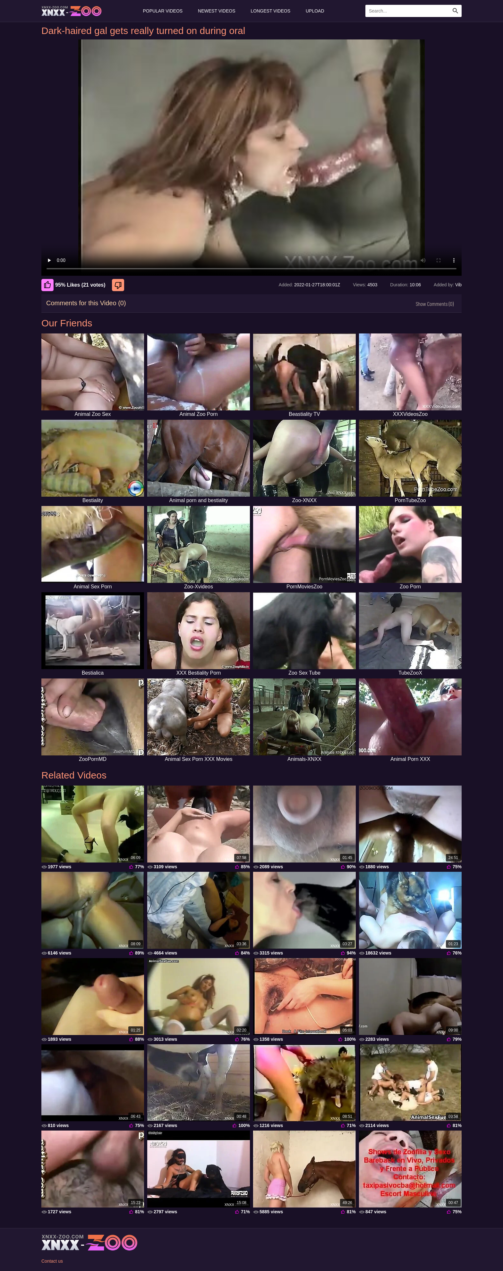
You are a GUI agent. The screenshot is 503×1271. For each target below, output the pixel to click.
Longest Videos (270, 10)
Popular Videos (163, 10)
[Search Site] (455, 11)
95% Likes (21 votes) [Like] (73, 285)
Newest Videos (216, 10)
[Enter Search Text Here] (413, 11)
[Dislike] (119, 285)
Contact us (52, 1261)
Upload (315, 10)
